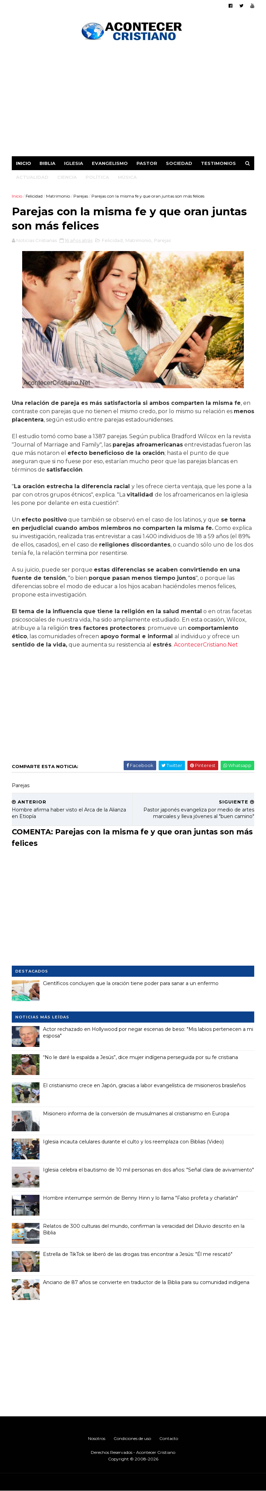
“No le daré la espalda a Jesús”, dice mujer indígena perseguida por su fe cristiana (140, 1057)
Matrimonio (58, 196)
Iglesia (73, 163)
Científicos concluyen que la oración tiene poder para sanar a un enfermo (131, 983)
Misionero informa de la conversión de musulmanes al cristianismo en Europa (136, 1113)
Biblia (47, 163)
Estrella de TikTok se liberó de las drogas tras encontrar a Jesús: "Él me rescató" (137, 1254)
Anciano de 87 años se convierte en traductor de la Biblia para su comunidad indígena (146, 1282)
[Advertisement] (133, 100)
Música (127, 177)
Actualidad (32, 177)
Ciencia (67, 177)
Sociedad (179, 163)
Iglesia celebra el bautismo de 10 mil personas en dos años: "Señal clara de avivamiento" (148, 1170)
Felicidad (34, 196)
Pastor (146, 163)
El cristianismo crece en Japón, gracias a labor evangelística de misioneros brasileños (144, 1085)
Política (97, 177)
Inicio (23, 163)
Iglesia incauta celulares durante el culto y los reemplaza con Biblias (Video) (133, 1142)
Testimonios (218, 163)
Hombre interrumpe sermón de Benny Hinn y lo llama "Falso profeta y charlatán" (140, 1198)
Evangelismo (110, 163)
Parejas (80, 196)
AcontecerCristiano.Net (206, 644)
